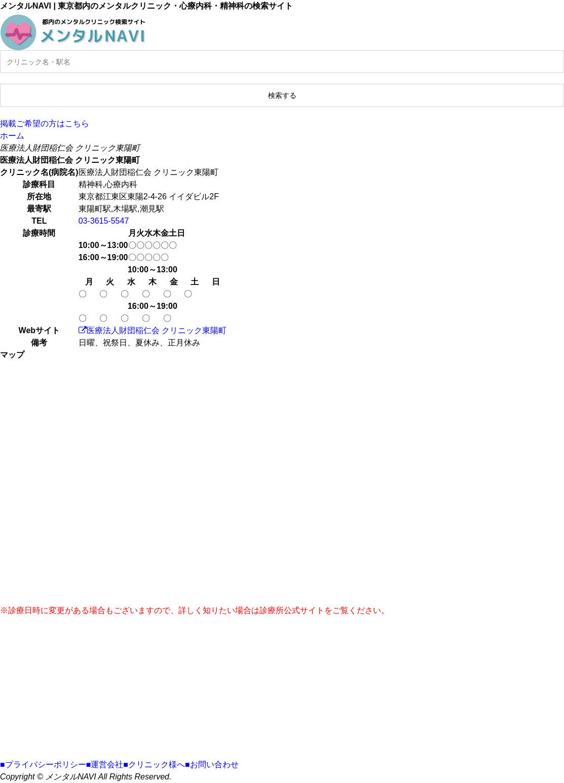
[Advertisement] (282, 688)
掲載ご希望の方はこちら (44, 123)
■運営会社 (105, 764)
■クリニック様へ (154, 764)
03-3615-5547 (104, 221)
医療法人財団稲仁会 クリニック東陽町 (153, 330)
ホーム (12, 135)
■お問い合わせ (212, 764)
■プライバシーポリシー (43, 764)
